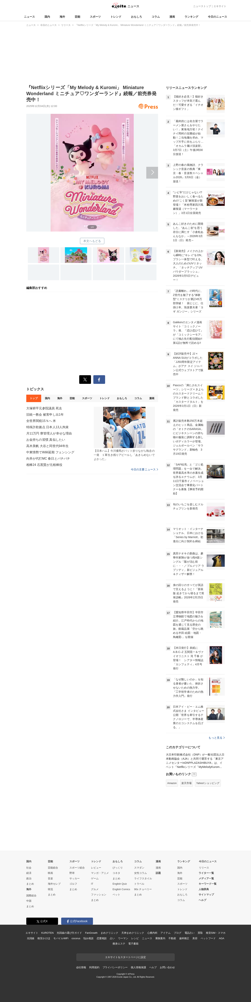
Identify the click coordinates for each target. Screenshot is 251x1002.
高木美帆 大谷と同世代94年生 (47, 446)
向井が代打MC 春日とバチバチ (48, 458)
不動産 (172, 938)
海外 (62, 16)
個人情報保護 (138, 967)
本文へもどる (92, 241)
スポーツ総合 (77, 867)
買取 (200, 932)
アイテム (165, 932)
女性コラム (140, 873)
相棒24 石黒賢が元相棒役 (44, 464)
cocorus (76, 938)
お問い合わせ (167, 967)
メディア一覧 (206, 878)
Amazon (172, 783)
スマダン (139, 867)
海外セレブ (54, 883)
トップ (33, 398)
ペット (116, 894)
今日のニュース (217, 16)
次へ (92, 168)
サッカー (74, 878)
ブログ (177, 932)
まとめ (30, 883)
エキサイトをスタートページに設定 (125, 957)
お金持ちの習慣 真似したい (45, 439)
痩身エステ (119, 943)
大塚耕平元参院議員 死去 (44, 408)
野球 (72, 873)
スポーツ (95, 16)
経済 (28, 873)
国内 (47, 16)
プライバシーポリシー (115, 967)
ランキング (191, 16)
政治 (28, 878)
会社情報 (81, 967)
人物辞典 (204, 889)
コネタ (116, 873)
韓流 (50, 889)
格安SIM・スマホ (216, 932)
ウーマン (123, 938)
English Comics (121, 889)
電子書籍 (133, 943)
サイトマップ (206, 894)
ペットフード (208, 938)
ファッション (98, 894)
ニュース (29, 16)
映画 (50, 873)
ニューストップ (202, 6)
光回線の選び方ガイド (69, 932)
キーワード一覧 (207, 883)
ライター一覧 (206, 873)
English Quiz (120, 883)
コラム (156, 16)
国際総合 (31, 895)
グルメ (95, 889)
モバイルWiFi (60, 938)
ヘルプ (202, 900)
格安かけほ (43, 938)
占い (112, 938)
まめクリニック (109, 932)
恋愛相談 (102, 938)
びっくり (118, 867)
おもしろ (136, 16)
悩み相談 (88, 938)
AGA (221, 938)
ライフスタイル (143, 878)
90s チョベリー (143, 889)
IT (92, 883)
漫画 (172, 16)
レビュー (96, 867)
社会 (28, 867)
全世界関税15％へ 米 (41, 421)
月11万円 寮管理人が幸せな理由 (49, 433)
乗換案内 (160, 938)
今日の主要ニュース (144, 469)
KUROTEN (47, 932)
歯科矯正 (184, 938)
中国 (28, 900)
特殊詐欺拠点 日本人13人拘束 (47, 427)
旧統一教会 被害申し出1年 (45, 414)
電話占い (190, 932)
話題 (158, 873)
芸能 (77, 16)
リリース (204, 867)
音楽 (50, 878)
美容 (194, 938)
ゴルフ (73, 883)
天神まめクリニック (132, 932)
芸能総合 (53, 867)
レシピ (135, 938)
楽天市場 (186, 783)
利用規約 (94, 967)
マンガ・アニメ (100, 873)
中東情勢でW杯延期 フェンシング (50, 452)
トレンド (115, 16)
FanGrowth (91, 932)
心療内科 (152, 932)
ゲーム (95, 878)
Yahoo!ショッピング (207, 783)
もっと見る (216, 737)
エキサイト (220, 6)
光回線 (31, 938)
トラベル (139, 883)
